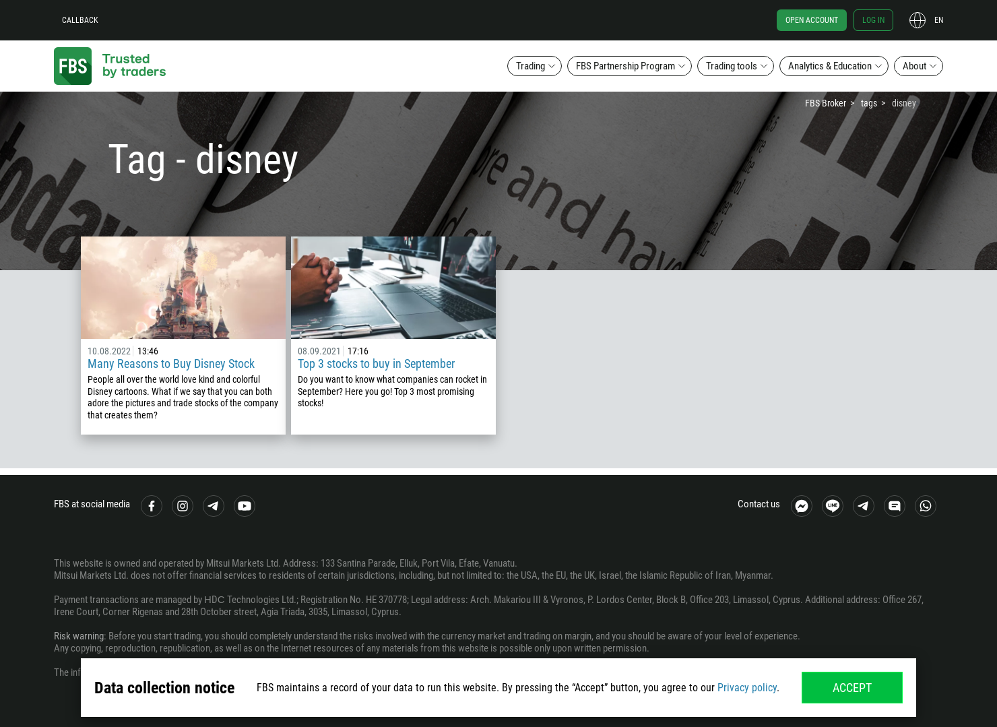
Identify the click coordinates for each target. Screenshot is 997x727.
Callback (80, 20)
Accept (852, 688)
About (914, 66)
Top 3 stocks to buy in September (376, 363)
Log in (873, 20)
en (938, 20)
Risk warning (79, 636)
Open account (811, 20)
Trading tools (731, 66)
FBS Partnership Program (625, 66)
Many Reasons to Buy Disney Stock (171, 363)
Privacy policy (747, 687)
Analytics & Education (830, 66)
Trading (530, 66)
